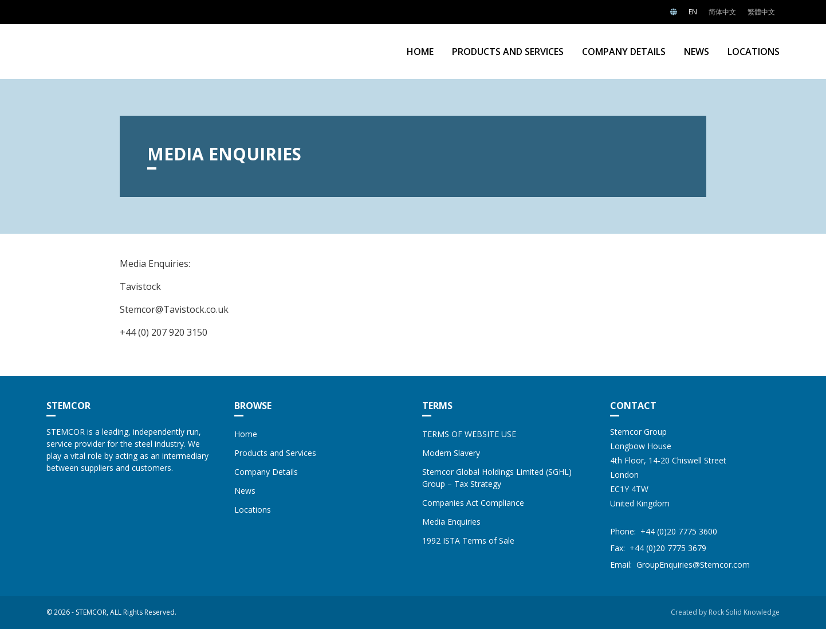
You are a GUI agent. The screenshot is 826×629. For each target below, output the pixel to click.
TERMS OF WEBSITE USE (469, 433)
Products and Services (508, 51)
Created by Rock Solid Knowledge (725, 612)
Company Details (624, 51)
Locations (753, 51)
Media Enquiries (451, 521)
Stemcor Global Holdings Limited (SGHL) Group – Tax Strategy (497, 477)
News (696, 51)
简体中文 (722, 12)
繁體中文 (761, 12)
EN (693, 12)
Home (420, 51)
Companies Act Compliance (473, 502)
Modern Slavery (451, 452)
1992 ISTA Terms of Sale (468, 540)
